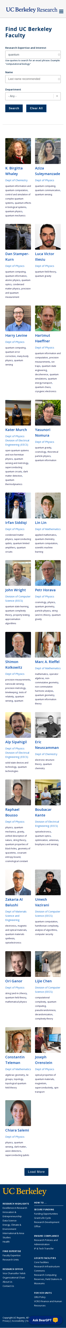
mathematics (41, 674)
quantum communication (47, 190)
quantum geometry (44, 606)
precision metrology (15, 688)
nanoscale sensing (14, 683)
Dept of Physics (44, 180)
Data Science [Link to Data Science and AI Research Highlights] (10, 1220)
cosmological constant (16, 861)
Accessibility (18, 1320)
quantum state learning (16, 606)
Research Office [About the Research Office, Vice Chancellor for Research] (13, 1269)
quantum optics (43, 835)
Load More (36, 1172)
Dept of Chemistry (16, 180)
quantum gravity (43, 275)
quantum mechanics (15, 215)
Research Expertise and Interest (25, 47)
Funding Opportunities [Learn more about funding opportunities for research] (46, 1213)
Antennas (53, 840)
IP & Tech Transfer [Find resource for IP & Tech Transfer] (44, 1248)
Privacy (6, 1320)
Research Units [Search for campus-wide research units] (11, 1259)
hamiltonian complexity (46, 925)
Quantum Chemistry (44, 539)
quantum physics (13, 211)
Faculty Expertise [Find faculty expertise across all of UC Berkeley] (12, 1255)
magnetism (40, 1083)
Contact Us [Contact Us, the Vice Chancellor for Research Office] (8, 1286)
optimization (41, 840)
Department (13, 89)
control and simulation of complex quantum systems (17, 198)
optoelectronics (43, 831)
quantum (18, 700)
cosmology (40, 451)
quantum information (16, 275)
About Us (7, 1281)
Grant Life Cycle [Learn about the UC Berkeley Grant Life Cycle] (42, 1217)
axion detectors (13, 1150)
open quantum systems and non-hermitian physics (17, 454)
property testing (21, 614)
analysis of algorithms (46, 929)
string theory (19, 840)
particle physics (43, 610)
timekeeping (11, 692)
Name (9, 72)
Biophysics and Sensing (46, 844)
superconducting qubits (17, 1155)
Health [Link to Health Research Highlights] (6, 1241)
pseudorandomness (45, 1010)
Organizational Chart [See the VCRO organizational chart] (14, 1277)
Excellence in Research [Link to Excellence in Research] (15, 1207)
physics (51, 602)
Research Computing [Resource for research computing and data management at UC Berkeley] (45, 1274)
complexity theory (44, 1018)
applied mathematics (45, 534)
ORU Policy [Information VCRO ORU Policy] (40, 1297)
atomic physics (12, 280)
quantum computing (45, 186)
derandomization (43, 1014)
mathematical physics (16, 1001)
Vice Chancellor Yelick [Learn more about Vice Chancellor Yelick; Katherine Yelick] (14, 1273)
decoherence (41, 374)
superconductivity (44, 1087)
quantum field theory (45, 271)
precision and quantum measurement (18, 293)
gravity (20, 831)
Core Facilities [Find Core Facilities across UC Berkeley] (41, 1262)
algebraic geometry (15, 1074)
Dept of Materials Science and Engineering (16, 916)
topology (18, 1079)
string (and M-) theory (16, 993)
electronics (10, 925)
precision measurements (17, 679)
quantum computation (46, 543)
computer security (44, 934)
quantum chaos (43, 387)
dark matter (20, 1146)
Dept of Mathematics (48, 529)
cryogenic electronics (45, 391)
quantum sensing (43, 194)
